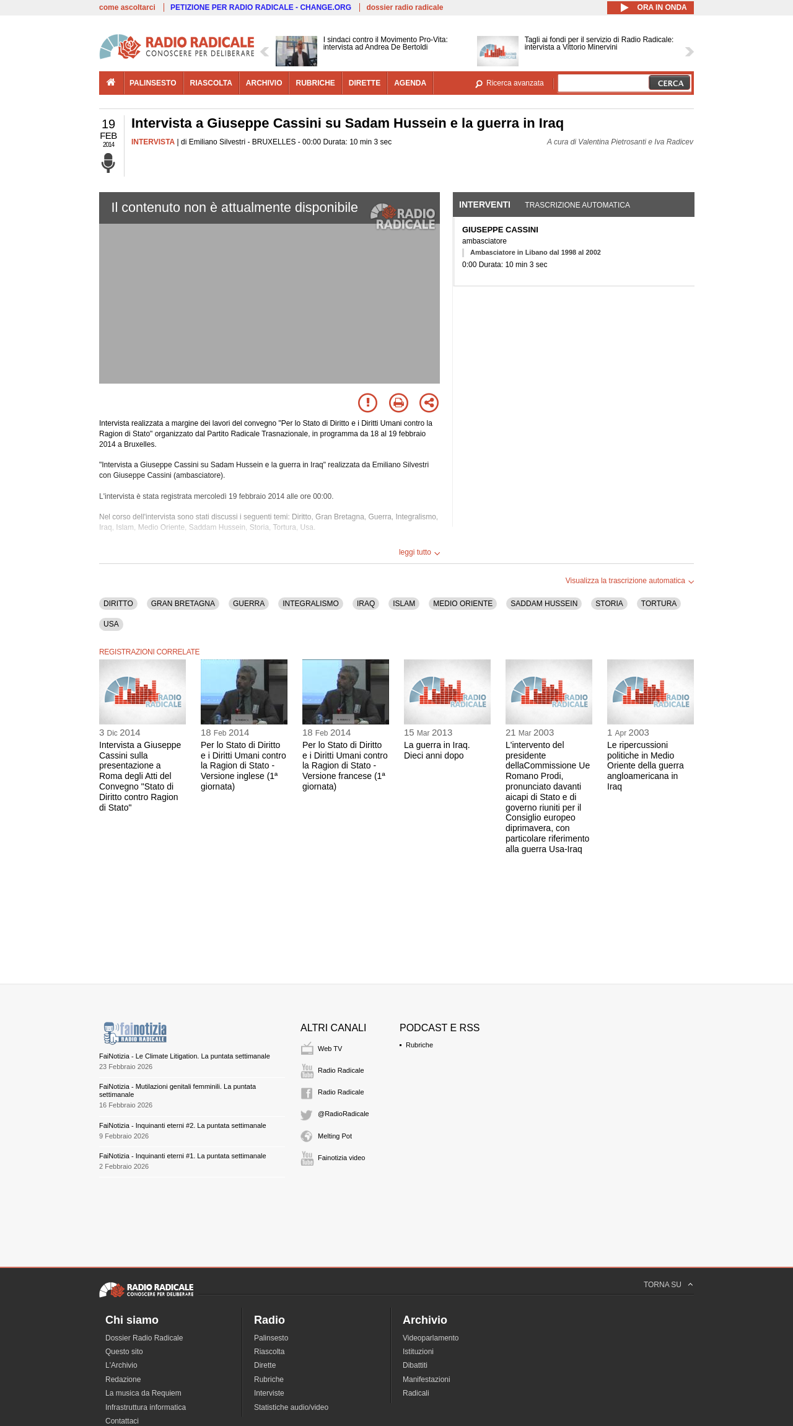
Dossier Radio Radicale (144, 1338)
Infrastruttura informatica (145, 1407)
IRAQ (366, 603)
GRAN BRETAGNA (183, 603)
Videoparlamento (431, 1338)
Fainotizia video (341, 1157)
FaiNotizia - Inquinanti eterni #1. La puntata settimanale (182, 1156)
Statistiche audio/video (291, 1407)
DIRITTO (118, 603)
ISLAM (404, 603)
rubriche (315, 83)
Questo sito (124, 1351)
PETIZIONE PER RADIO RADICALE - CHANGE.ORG (260, 7)
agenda (410, 83)
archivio (264, 83)
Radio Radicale (341, 1070)
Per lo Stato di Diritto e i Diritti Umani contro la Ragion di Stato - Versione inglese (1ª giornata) (243, 765)
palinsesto (153, 83)
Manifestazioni (426, 1379)
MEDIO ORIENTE (463, 603)
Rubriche (419, 1045)
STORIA (609, 603)
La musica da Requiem (143, 1393)
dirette (364, 83)
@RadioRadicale (343, 1113)
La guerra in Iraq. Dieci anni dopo (437, 750)
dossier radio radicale (404, 7)
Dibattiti (415, 1365)
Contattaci (122, 1421)
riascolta (211, 83)
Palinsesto (271, 1338)
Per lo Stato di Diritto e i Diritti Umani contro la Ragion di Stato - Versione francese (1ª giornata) (345, 765)
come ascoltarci (127, 7)
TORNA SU (662, 1284)
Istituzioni (418, 1351)
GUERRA (249, 603)
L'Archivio (121, 1365)
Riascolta (269, 1351)
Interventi (484, 204)
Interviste (269, 1393)
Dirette (265, 1365)
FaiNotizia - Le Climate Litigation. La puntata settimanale (184, 1056)
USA (111, 624)
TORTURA (659, 603)
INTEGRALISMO (311, 603)
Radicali (416, 1393)
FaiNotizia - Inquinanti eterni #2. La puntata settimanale (182, 1125)
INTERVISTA (153, 142)
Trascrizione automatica (577, 205)
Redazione (123, 1379)
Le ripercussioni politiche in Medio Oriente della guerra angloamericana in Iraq (645, 765)
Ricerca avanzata (515, 83)
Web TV (330, 1048)
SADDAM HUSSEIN (543, 603)
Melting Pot (335, 1136)
